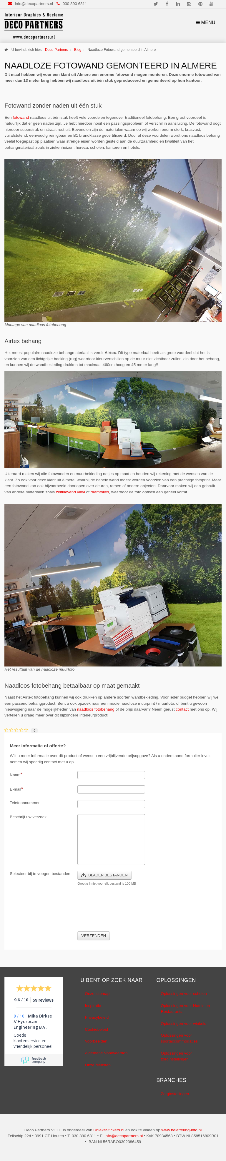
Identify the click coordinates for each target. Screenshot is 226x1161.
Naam (16, 774)
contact (182, 709)
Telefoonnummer (24, 803)
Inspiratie (93, 1005)
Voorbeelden (96, 1041)
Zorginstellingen (175, 1094)
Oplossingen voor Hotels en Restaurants (185, 1008)
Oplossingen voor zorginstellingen (176, 1056)
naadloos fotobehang (95, 709)
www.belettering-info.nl (181, 1130)
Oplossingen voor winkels (183, 1023)
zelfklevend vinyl (70, 492)
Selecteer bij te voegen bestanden (40, 873)
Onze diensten (98, 1065)
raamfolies (100, 492)
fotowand (21, 117)
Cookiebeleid (96, 1029)
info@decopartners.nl (34, 3)
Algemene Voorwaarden (106, 1053)
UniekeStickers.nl (108, 1130)
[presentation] (122, 912)
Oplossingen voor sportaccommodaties (179, 1038)
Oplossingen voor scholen (184, 993)
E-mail (16, 788)
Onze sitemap (97, 993)
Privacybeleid (97, 1017)
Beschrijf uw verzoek (28, 817)
